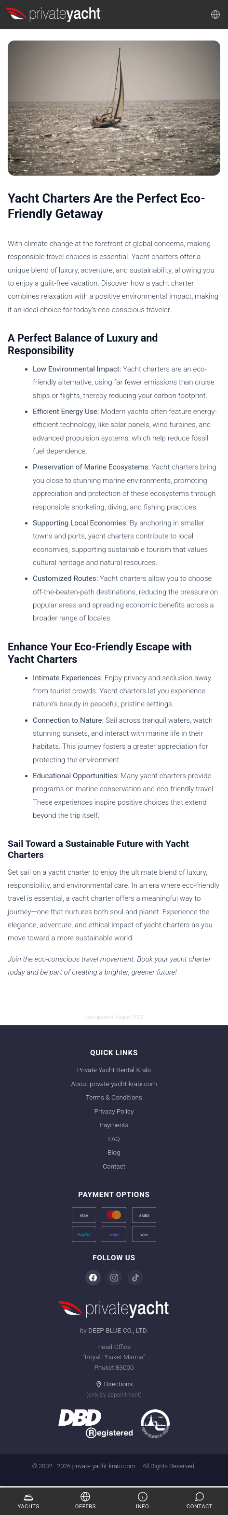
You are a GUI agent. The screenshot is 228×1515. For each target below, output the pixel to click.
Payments (114, 1125)
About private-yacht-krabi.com (114, 1084)
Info (142, 1500)
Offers (85, 1500)
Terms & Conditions (114, 1097)
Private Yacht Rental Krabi (114, 1070)
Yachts (29, 1500)
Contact (114, 1166)
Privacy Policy (114, 1111)
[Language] (215, 14)
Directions (114, 1384)
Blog (114, 1152)
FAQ (114, 1139)
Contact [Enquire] (200, 1500)
